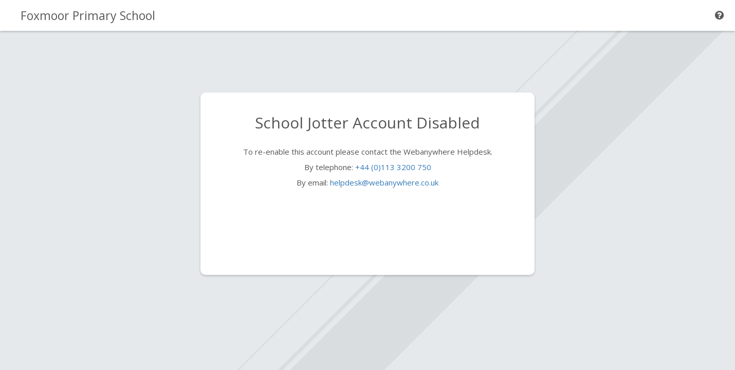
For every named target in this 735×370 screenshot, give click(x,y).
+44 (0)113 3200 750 (393, 167)
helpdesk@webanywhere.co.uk (384, 182)
